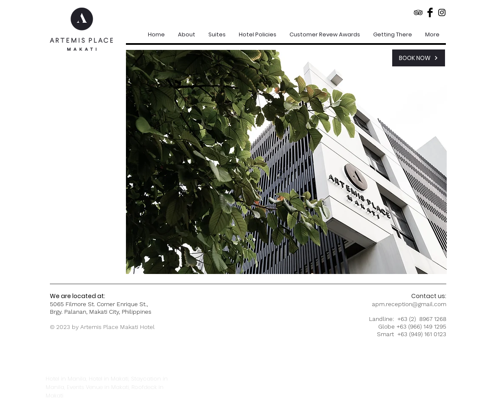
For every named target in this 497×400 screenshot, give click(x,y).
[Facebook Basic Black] (430, 12)
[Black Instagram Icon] (442, 12)
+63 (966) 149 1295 (421, 326)
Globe (386, 326)
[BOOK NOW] (418, 57)
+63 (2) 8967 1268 (421, 318)
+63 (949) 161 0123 (421, 334)
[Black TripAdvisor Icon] (418, 12)
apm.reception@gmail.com (409, 304)
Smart (387, 334)
